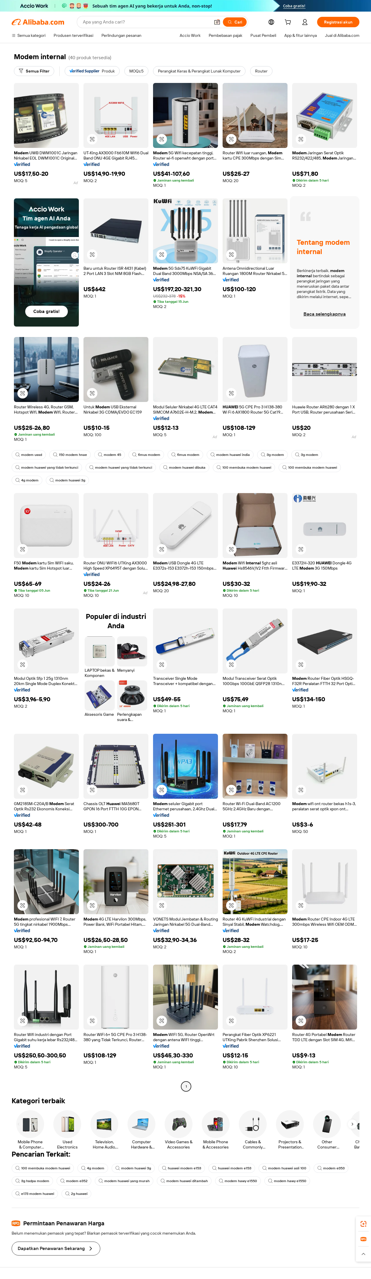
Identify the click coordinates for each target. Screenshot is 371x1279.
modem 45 (109, 454)
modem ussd (28, 454)
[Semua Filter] (34, 71)
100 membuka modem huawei (244, 467)
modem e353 (331, 1168)
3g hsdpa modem (32, 1181)
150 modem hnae (70, 454)
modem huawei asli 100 (284, 1168)
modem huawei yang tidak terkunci (46, 467)
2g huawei (76, 1193)
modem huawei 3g (67, 480)
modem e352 (74, 1181)
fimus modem (146, 454)
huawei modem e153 (181, 1168)
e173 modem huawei (34, 1193)
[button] (217, 22)
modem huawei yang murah (124, 1181)
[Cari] (235, 22)
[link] (363, 1223)
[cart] (289, 23)
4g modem (27, 480)
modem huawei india (230, 454)
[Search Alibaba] (146, 22)
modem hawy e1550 (238, 1181)
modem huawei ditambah (184, 1181)
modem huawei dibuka (184, 467)
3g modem (272, 454)
